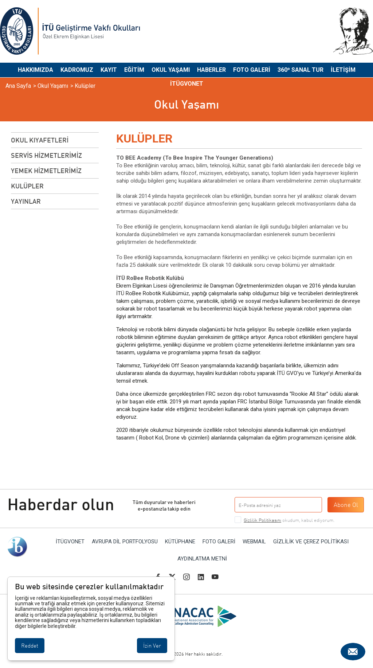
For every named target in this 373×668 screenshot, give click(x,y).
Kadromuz (76, 69)
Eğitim (134, 69)
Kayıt (109, 69)
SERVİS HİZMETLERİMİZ (46, 155)
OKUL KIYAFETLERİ (39, 140)
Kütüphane (180, 542)
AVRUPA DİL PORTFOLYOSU (125, 542)
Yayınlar (26, 201)
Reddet (29, 645)
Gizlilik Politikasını (262, 520)
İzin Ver (152, 645)
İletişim (343, 69)
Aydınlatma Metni (202, 559)
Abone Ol (346, 504)
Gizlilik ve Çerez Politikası (311, 542)
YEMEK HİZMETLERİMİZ (46, 171)
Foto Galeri (251, 69)
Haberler (211, 69)
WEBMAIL (254, 542)
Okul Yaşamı (171, 69)
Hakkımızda (35, 69)
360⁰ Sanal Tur (300, 69)
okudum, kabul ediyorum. (289, 520)
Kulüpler (27, 186)
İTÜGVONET (186, 83)
